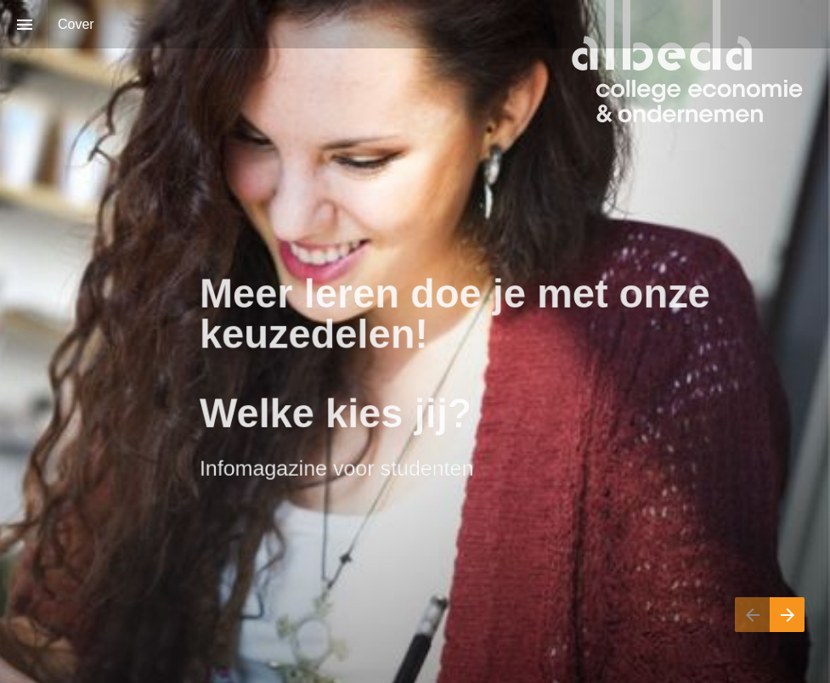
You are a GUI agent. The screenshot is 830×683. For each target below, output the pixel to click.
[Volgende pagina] (787, 614)
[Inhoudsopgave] (24, 24)
